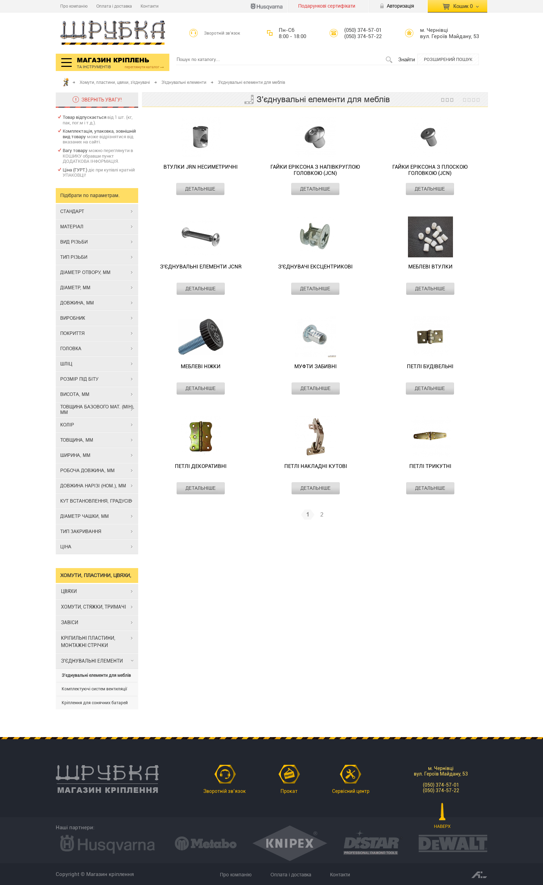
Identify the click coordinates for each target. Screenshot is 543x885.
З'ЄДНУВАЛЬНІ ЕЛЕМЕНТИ (92, 661)
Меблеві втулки (430, 267)
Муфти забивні (315, 366)
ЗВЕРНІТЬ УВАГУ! (101, 100)
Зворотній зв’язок (222, 33)
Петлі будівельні (430, 366)
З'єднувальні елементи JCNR (201, 267)
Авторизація (400, 6)
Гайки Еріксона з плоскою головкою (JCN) (430, 170)
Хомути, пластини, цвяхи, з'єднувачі (115, 82)
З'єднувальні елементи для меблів (96, 675)
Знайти (406, 59)
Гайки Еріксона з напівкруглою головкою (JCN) (315, 170)
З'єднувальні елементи (183, 82)
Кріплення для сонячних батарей (95, 702)
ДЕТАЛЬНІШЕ (200, 189)
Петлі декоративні (200, 466)
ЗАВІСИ (69, 622)
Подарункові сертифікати (326, 6)
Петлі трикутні (430, 466)
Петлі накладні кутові (315, 466)
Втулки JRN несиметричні (200, 167)
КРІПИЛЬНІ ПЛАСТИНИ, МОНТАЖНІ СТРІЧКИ (88, 641)
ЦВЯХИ (69, 591)
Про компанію (74, 6)
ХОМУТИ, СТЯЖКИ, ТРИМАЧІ (93, 607)
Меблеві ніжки (201, 366)
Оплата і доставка (114, 6)
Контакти (150, 6)
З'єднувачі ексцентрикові (315, 267)
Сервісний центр (351, 791)
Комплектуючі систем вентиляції (94, 689)
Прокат (289, 791)
